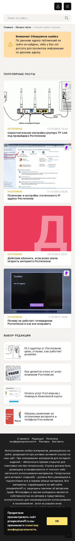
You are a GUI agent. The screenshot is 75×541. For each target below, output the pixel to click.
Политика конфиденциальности (34, 440)
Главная (8, 27)
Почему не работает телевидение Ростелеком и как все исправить (30, 322)
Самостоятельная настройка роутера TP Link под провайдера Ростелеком (37, 134)
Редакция (38, 438)
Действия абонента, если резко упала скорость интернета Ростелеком (33, 260)
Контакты (58, 441)
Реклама (44, 441)
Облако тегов (23, 27)
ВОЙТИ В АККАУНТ (58, 6)
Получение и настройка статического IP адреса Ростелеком (34, 197)
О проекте (23, 438)
